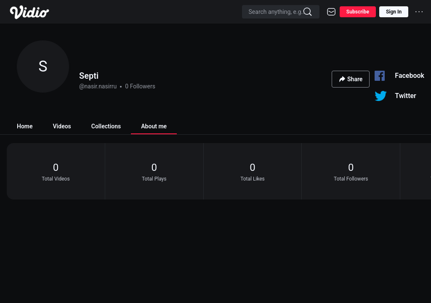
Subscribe (357, 12)
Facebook (409, 76)
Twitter (405, 96)
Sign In (394, 12)
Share (350, 79)
